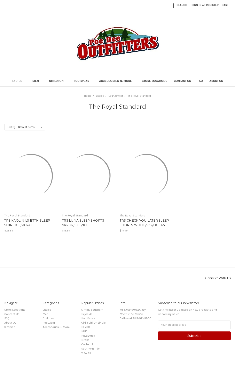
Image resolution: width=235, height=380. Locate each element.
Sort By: (11, 127)
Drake (85, 340)
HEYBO (85, 327)
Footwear (83, 81)
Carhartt (87, 344)
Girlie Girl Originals (93, 322)
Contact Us (182, 81)
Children (58, 81)
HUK (84, 331)
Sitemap (9, 327)
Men (37, 81)
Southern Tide (90, 348)
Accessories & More (117, 81)
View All (86, 353)
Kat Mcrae (88, 318)
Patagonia (88, 335)
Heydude (86, 314)
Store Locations (154, 81)
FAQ (200, 81)
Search (182, 5)
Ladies (19, 81)
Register (212, 5)
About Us (216, 81)
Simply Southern (92, 309)
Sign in (196, 5)
